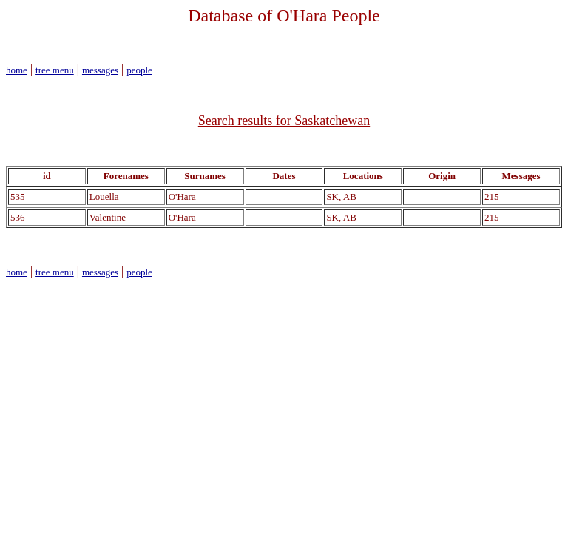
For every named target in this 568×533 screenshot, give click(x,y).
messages (100, 70)
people (139, 70)
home (16, 70)
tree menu (55, 70)
